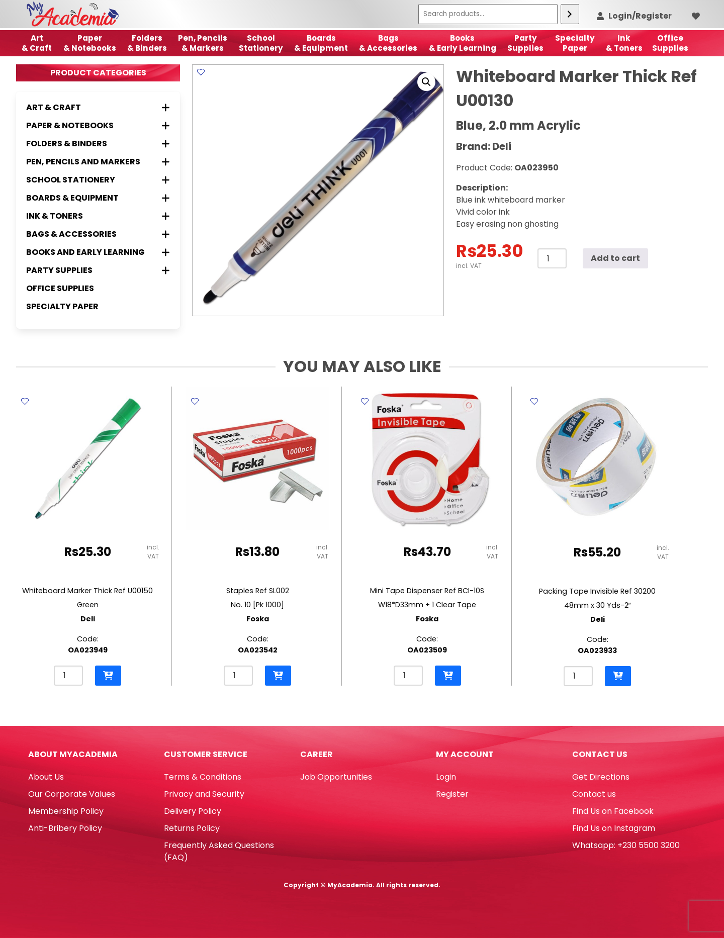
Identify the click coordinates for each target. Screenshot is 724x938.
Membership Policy (66, 811)
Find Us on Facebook (613, 811)
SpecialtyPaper (575, 43)
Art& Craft (37, 43)
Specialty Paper (62, 306)
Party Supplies (525, 43)
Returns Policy (192, 828)
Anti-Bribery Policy (65, 828)
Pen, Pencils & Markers (202, 43)
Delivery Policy (192, 811)
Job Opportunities (336, 777)
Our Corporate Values (71, 794)
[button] (426, 82)
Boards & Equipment (321, 43)
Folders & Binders (147, 43)
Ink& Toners (624, 43)
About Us (46, 777)
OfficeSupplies (670, 43)
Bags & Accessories (388, 43)
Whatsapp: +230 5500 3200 (626, 845)
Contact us (594, 794)
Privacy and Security (204, 794)
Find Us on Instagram (613, 828)
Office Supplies (60, 288)
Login (446, 777)
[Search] (570, 14)
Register (452, 794)
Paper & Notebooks (89, 43)
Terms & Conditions (202, 777)
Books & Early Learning (462, 43)
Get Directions (600, 777)
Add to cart (615, 258)
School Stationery (261, 43)
